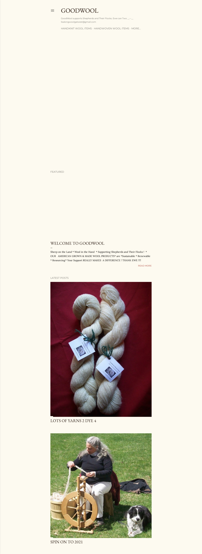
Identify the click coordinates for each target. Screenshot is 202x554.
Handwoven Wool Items (111, 28)
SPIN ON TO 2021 (66, 542)
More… (136, 28)
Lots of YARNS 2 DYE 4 (73, 420)
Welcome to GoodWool (77, 243)
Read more (145, 265)
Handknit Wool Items (76, 28)
